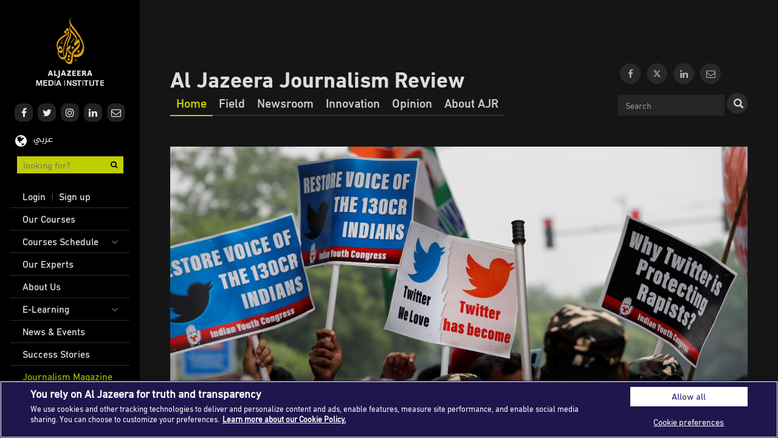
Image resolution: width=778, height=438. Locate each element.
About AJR (471, 103)
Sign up (75, 196)
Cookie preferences (688, 422)
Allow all (689, 396)
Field (232, 103)
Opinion (412, 103)
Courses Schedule (60, 241)
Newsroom (285, 103)
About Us (41, 286)
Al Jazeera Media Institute (70, 52)
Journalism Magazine (67, 376)
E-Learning (45, 309)
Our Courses (48, 219)
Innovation (353, 103)
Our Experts (48, 264)
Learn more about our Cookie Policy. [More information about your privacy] (284, 419)
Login (34, 196)
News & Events (53, 331)
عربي (43, 139)
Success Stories (56, 354)
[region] (389, 409)
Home (191, 103)
